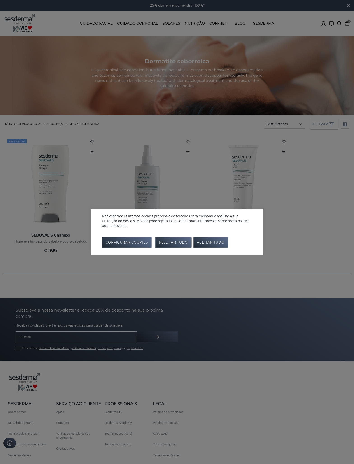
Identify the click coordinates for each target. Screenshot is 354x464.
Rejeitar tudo (173, 243)
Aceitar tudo (210, 243)
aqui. (123, 225)
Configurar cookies (127, 243)
